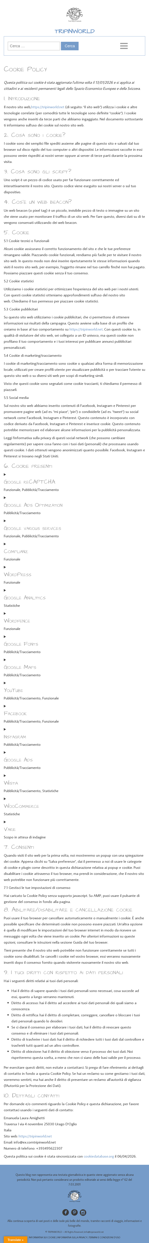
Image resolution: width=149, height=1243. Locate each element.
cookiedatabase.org (99, 1156)
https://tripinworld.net (47, 106)
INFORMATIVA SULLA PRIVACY (72, 1237)
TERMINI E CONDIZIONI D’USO (104, 1237)
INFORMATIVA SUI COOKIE (42, 1237)
